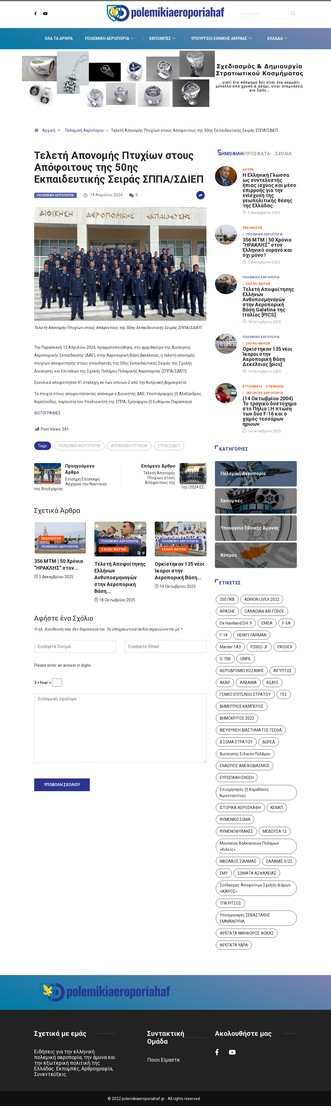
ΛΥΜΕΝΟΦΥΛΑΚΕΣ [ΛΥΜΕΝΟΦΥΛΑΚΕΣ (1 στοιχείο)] (236, 831)
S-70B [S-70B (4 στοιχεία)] (225, 659)
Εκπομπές (163, 39)
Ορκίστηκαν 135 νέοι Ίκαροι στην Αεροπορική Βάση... (179, 570)
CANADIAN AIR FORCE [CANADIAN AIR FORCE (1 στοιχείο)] (264, 611)
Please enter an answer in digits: (63, 665)
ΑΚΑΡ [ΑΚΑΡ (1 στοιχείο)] (225, 682)
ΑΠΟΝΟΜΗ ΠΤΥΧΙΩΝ (129, 446)
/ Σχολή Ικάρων (256, 284)
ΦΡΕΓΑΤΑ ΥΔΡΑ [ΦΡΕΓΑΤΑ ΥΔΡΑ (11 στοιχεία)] (234, 945)
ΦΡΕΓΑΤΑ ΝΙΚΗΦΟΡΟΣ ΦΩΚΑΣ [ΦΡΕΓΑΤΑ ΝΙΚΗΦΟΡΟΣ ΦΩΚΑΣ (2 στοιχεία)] (247, 933)
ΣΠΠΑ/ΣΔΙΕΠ (169, 446)
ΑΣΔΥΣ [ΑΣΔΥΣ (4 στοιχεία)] (272, 682)
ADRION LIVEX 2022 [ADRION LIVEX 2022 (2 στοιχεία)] (261, 599)
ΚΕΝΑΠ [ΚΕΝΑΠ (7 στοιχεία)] (277, 807)
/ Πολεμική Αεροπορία (263, 234)
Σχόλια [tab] (281, 153)
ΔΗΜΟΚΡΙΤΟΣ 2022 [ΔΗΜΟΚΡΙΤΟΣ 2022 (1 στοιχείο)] (237, 718)
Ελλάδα (278, 39)
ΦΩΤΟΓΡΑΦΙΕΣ (47, 413)
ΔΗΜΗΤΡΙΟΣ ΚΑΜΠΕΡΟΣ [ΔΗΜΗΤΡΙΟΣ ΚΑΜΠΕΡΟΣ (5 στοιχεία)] (242, 706)
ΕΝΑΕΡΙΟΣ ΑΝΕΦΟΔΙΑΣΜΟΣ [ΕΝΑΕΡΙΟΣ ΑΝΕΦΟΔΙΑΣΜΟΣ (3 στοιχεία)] (244, 765)
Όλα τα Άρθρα (59, 38)
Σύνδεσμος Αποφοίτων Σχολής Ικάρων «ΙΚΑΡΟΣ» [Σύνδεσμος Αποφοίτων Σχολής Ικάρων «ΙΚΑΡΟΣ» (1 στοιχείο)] (255, 888)
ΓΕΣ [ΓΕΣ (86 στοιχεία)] (283, 694)
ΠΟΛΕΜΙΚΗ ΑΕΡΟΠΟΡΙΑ (79, 446)
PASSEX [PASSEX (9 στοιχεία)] (284, 647)
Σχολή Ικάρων (113, 549)
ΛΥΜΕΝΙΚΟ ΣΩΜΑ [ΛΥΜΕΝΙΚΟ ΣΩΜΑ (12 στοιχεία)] (235, 819)
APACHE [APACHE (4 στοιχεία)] (227, 611)
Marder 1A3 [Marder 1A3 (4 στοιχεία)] (230, 647)
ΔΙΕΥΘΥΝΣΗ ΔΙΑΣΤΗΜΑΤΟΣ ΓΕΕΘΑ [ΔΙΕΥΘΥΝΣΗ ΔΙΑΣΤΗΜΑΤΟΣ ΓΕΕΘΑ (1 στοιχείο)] (251, 730)
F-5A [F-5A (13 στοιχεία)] (286, 623)
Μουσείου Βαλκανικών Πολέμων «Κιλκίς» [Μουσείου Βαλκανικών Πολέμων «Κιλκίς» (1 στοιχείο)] (249, 846)
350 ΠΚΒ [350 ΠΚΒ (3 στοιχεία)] (227, 599)
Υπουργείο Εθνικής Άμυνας (222, 39)
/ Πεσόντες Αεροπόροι (263, 393)
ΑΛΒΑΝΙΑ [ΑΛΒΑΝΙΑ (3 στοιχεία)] (248, 682)
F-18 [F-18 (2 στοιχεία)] (224, 635)
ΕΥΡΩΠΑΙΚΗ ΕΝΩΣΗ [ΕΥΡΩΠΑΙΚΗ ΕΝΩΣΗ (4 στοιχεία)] (237, 777)
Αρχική (48, 130)
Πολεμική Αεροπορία (110, 39)
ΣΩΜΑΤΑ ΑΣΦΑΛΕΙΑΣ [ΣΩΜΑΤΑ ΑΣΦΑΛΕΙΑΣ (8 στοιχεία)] (257, 873)
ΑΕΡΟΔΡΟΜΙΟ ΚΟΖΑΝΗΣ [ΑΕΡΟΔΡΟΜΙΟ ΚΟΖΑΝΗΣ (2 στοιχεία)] (242, 670)
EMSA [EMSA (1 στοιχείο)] (267, 623)
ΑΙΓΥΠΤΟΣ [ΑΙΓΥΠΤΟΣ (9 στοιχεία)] (282, 670)
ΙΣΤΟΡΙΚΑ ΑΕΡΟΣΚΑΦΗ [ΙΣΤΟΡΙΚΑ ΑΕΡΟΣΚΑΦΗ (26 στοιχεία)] (240, 807)
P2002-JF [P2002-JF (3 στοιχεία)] (259, 647)
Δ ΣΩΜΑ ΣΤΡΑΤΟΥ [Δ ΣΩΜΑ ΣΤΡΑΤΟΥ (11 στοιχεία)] (236, 742)
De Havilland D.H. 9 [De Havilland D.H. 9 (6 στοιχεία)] (236, 623)
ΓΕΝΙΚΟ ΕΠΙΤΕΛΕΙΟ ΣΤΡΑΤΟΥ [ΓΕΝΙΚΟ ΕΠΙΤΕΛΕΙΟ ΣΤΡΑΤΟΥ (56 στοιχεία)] (245, 694)
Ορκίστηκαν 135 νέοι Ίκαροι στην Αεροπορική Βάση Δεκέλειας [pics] (267, 356)
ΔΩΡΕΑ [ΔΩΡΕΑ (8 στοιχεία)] (268, 742)
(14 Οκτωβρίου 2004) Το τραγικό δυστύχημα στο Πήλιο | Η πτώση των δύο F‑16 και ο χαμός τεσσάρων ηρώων (270, 411)
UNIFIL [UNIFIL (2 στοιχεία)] (245, 659)
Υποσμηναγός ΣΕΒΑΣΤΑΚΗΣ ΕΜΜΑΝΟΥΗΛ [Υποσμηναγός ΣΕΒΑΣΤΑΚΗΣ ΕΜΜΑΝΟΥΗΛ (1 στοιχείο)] (245, 918)
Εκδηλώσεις (51, 538)
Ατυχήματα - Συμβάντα (263, 386)
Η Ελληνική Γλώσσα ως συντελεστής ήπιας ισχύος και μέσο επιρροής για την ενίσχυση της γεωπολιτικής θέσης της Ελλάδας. (269, 190)
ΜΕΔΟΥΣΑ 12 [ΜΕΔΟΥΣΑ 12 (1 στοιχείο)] (275, 831)
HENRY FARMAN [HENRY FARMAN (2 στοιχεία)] (251, 635)
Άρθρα (248, 169)
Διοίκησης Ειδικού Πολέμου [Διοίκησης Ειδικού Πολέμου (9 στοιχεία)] (245, 754)
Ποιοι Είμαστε (163, 1060)
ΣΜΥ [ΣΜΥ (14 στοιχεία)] (224, 873)
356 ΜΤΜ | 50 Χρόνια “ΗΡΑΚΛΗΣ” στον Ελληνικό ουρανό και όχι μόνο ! (267, 247)
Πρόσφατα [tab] (257, 153)
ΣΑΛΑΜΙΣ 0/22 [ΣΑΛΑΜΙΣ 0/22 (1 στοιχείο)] (279, 861)
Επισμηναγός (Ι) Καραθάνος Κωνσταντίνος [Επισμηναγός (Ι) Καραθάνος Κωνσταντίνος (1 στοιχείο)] (244, 792)
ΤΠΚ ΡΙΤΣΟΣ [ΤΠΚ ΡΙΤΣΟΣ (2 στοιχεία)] (230, 903)
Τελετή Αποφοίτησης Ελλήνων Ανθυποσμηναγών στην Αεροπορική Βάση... (120, 577)
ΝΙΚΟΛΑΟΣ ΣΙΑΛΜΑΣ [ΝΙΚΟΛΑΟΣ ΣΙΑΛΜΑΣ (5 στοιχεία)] (238, 861)
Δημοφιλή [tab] (231, 153)
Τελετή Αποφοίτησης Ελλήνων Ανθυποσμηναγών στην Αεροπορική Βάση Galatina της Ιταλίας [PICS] (268, 302)
